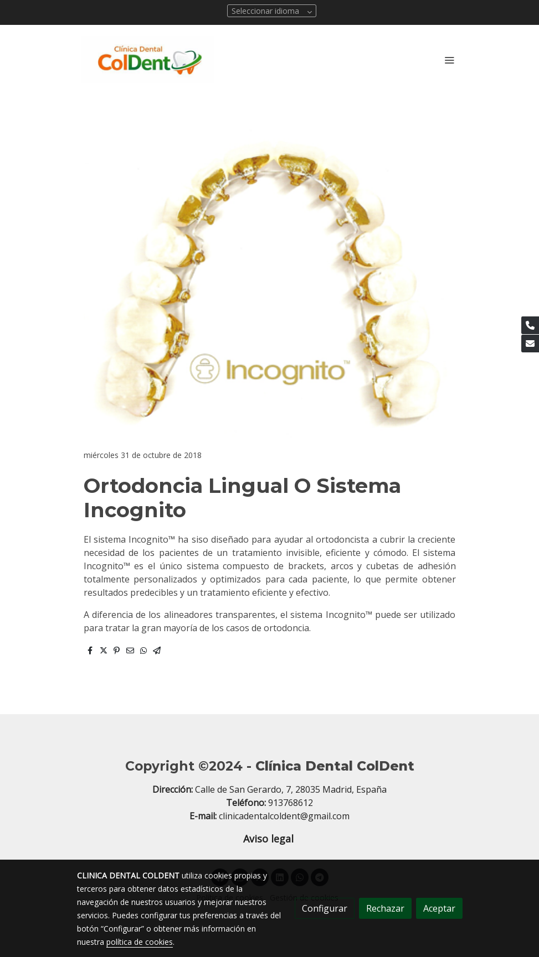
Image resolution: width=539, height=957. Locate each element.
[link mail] (530, 343)
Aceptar (439, 908)
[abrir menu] (449, 59)
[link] (147, 59)
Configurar (324, 908)
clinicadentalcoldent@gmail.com (284, 816)
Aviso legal (269, 838)
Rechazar (385, 908)
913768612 (290, 803)
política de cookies (139, 942)
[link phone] (530, 325)
